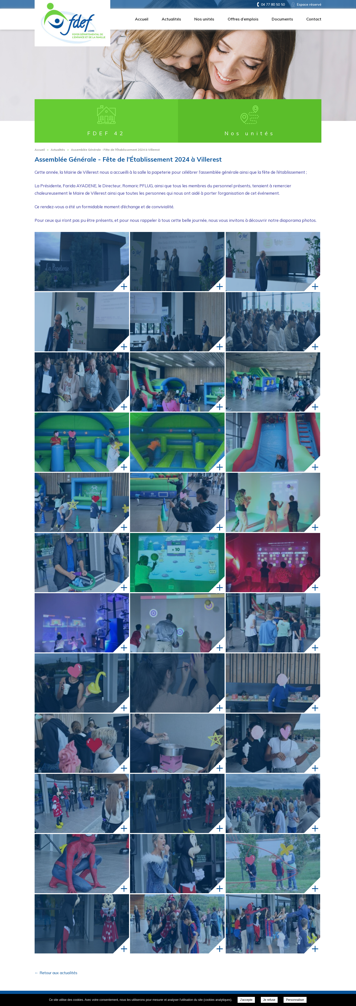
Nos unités (204, 19)
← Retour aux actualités (56, 972)
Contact (313, 19)
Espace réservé (309, 4)
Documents (282, 19)
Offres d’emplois (243, 19)
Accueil (141, 19)
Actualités (171, 19)
